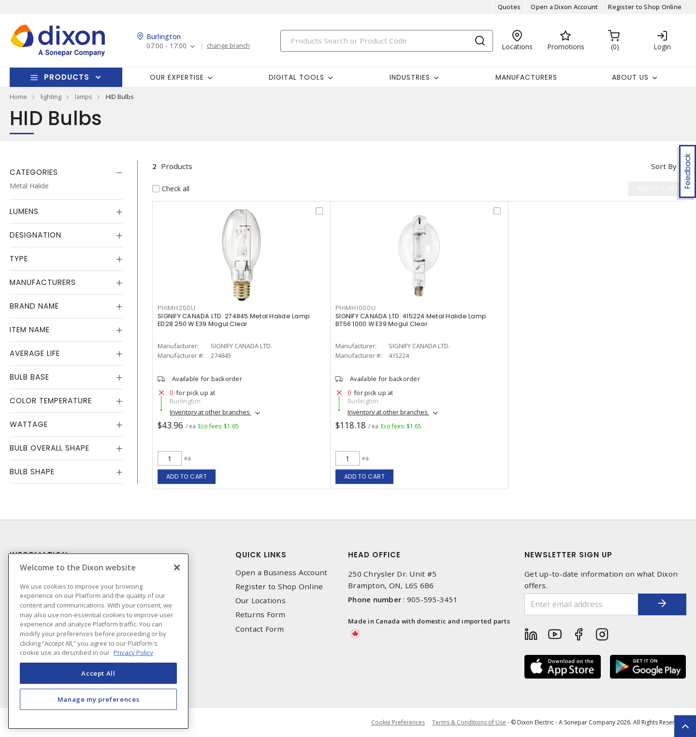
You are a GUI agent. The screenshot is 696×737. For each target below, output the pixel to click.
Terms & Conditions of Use (469, 722)
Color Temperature (51, 401)
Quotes (509, 6)
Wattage (29, 424)
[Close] (177, 567)
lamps (83, 96)
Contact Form (259, 629)
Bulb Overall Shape (49, 448)
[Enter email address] (581, 604)
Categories (34, 172)
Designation (35, 235)
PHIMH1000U (355, 308)
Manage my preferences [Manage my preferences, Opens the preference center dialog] (99, 699)
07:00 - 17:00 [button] (166, 46)
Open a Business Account (281, 572)
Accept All (98, 673)
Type (19, 259)
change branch (228, 46)
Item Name (30, 330)
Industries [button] (410, 77)
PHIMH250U (177, 308)
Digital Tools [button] (296, 77)
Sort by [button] (664, 166)
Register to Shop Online (645, 6)
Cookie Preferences (398, 722)
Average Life (35, 353)
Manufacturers (526, 77)
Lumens (24, 211)
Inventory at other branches (210, 412)
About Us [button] (630, 77)
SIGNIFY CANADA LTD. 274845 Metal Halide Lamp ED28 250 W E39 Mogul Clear (234, 320)
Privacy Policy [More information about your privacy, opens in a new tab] (133, 652)
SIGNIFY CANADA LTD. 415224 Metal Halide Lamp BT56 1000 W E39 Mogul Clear (410, 320)
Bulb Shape (32, 472)
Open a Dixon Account (564, 6)
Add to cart (186, 476)
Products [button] (66, 77)
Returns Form (260, 614)
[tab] (66, 172)
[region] (98, 641)
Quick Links (261, 555)
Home (18, 96)
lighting (51, 96)
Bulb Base (29, 377)
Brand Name (34, 306)
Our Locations (260, 600)
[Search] (386, 41)
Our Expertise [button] (177, 77)
